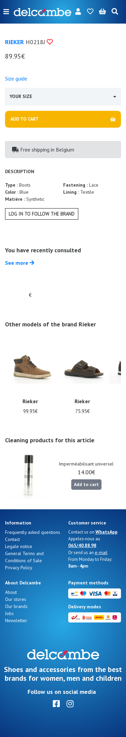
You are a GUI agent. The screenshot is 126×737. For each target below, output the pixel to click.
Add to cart (86, 484)
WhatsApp (106, 532)
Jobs (9, 613)
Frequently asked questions (32, 532)
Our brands (16, 606)
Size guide (16, 78)
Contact (12, 539)
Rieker (14, 42)
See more (19, 262)
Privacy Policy (18, 568)
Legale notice (18, 546)
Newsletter (16, 620)
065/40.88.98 (82, 545)
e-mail (101, 552)
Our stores (15, 599)
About (11, 592)
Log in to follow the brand (42, 214)
